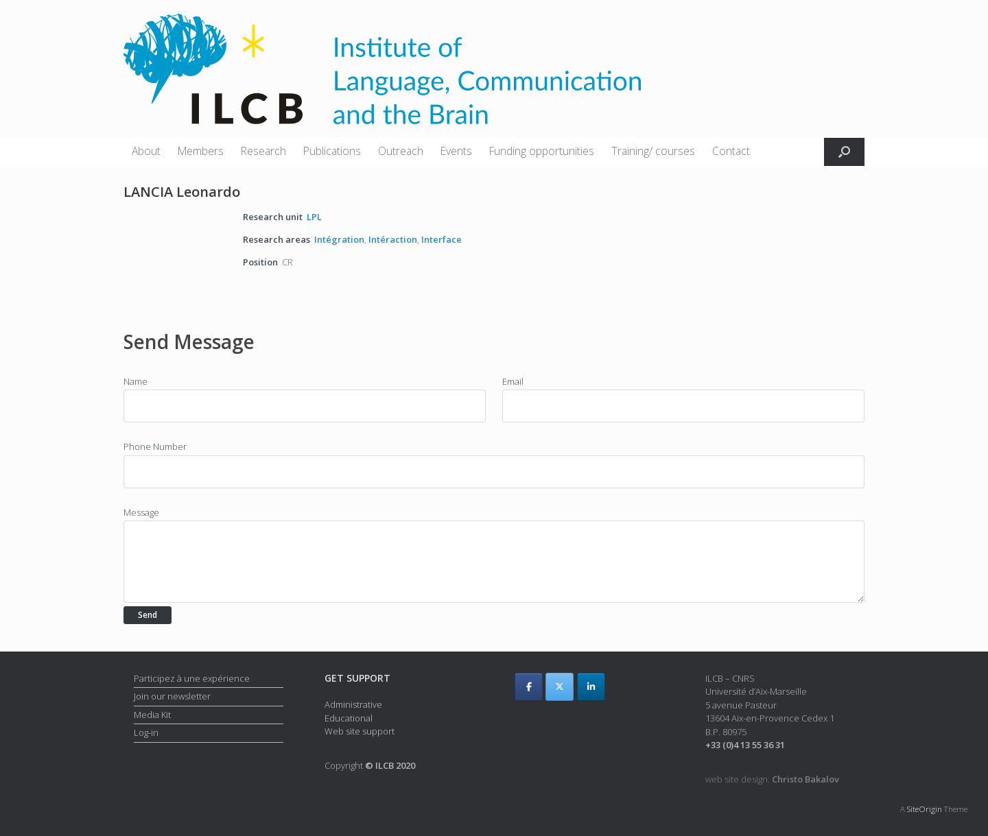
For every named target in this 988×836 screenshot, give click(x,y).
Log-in (146, 732)
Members (201, 150)
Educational (349, 718)
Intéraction (392, 239)
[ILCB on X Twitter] (559, 687)
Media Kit (152, 714)
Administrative (353, 704)
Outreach (400, 150)
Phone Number (155, 446)
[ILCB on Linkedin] (591, 687)
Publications (332, 150)
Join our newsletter (172, 696)
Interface (441, 239)
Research (263, 150)
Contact (731, 150)
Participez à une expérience (192, 678)
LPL (314, 217)
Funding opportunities (541, 150)
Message (141, 512)
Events (456, 150)
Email (513, 381)
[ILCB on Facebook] (529, 687)
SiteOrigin (924, 809)
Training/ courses (653, 150)
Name (136, 381)
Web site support (360, 731)
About (146, 150)
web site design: (772, 779)
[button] (844, 152)
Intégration (339, 239)
